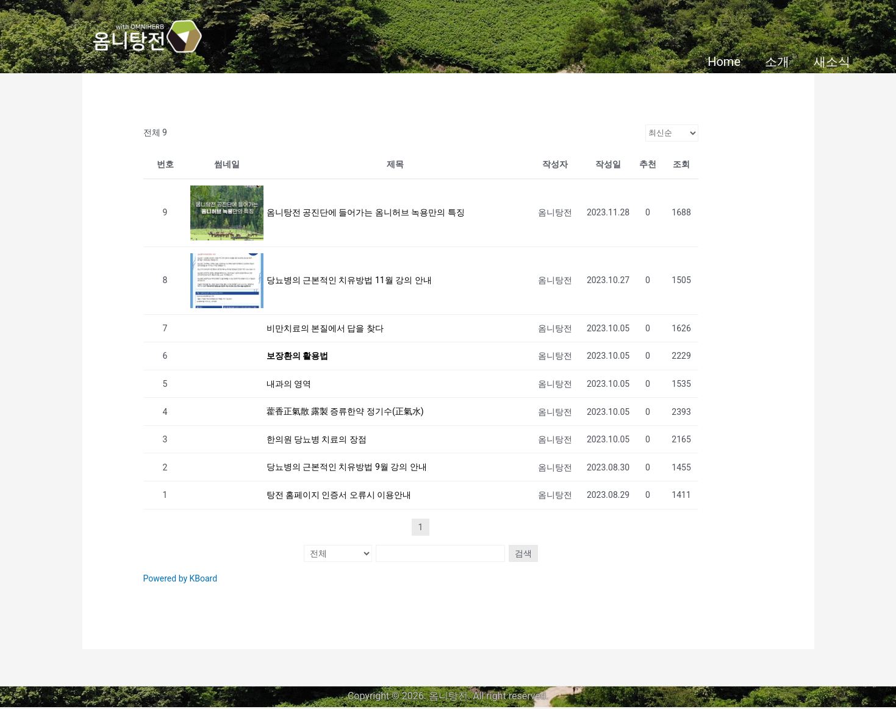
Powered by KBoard (180, 579)
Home (724, 61)
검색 (521, 554)
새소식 (832, 61)
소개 (777, 61)
